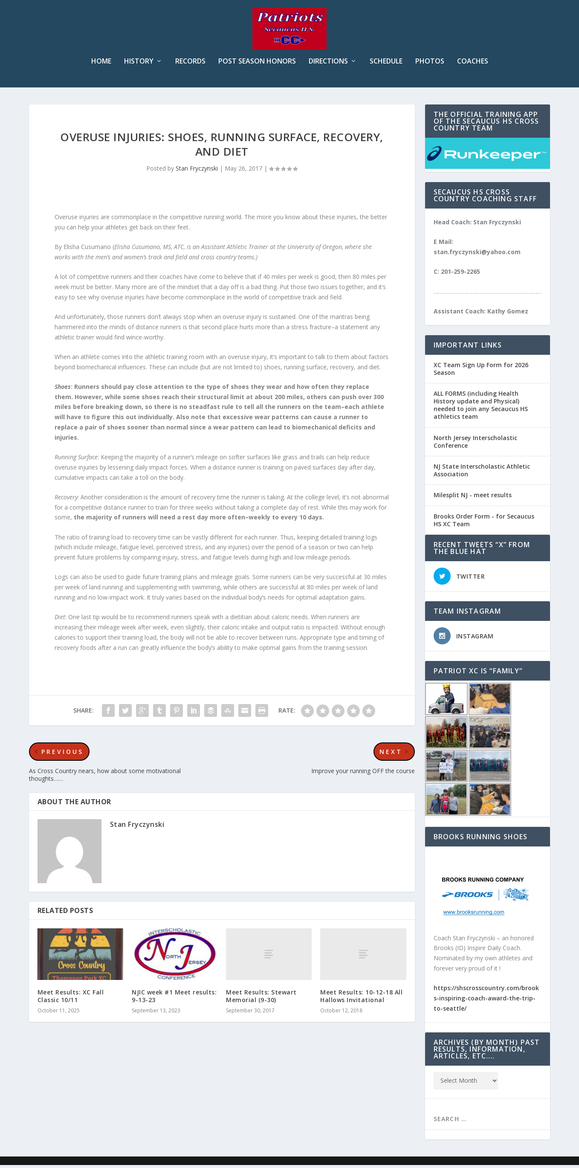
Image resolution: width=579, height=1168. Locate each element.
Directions (328, 65)
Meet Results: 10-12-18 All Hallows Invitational (361, 999)
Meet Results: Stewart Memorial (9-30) (261, 999)
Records (190, 65)
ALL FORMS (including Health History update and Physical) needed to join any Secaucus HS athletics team (481, 408)
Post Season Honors (257, 65)
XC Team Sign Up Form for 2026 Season (481, 372)
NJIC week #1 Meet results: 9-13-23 (174, 999)
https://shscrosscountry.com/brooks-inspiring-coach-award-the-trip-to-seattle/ (486, 1001)
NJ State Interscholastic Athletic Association (482, 473)
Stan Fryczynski (197, 171)
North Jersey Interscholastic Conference (475, 444)
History (138, 65)
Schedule (386, 65)
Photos (429, 65)
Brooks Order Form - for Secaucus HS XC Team (484, 523)
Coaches (472, 65)
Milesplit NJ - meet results (473, 498)
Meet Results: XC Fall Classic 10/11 (71, 999)
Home (101, 65)
